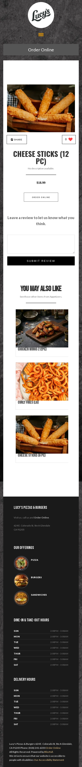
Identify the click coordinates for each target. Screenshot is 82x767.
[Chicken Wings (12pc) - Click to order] (43, 346)
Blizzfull (48, 751)
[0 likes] (69, 139)
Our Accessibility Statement (49, 759)
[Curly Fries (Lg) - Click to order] (43, 399)
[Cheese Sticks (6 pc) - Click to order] (43, 452)
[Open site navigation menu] (41, 35)
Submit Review (41, 260)
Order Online (41, 49)
